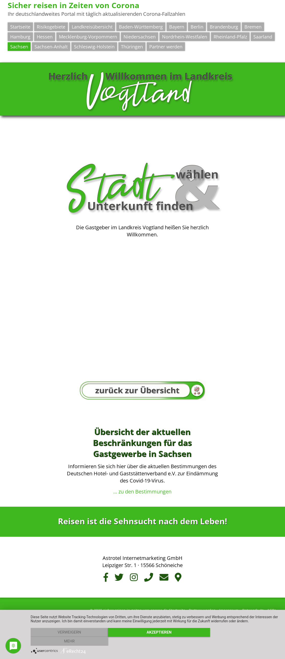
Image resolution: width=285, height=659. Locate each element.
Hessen (45, 37)
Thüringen (132, 47)
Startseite (20, 27)
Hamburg (20, 37)
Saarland (262, 37)
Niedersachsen (139, 37)
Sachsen (19, 47)
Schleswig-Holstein (94, 47)
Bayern (176, 27)
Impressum (229, 608)
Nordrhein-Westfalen (184, 37)
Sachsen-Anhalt (51, 47)
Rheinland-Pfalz (230, 37)
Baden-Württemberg (141, 27)
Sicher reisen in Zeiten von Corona (73, 5)
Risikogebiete (51, 27)
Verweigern (68, 641)
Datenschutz (253, 608)
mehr (242, 641)
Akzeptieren (155, 641)
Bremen (253, 27)
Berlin (197, 27)
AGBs (271, 608)
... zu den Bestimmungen (142, 489)
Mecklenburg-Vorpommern (88, 37)
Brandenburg (224, 27)
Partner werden (165, 47)
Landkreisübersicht (92, 27)
